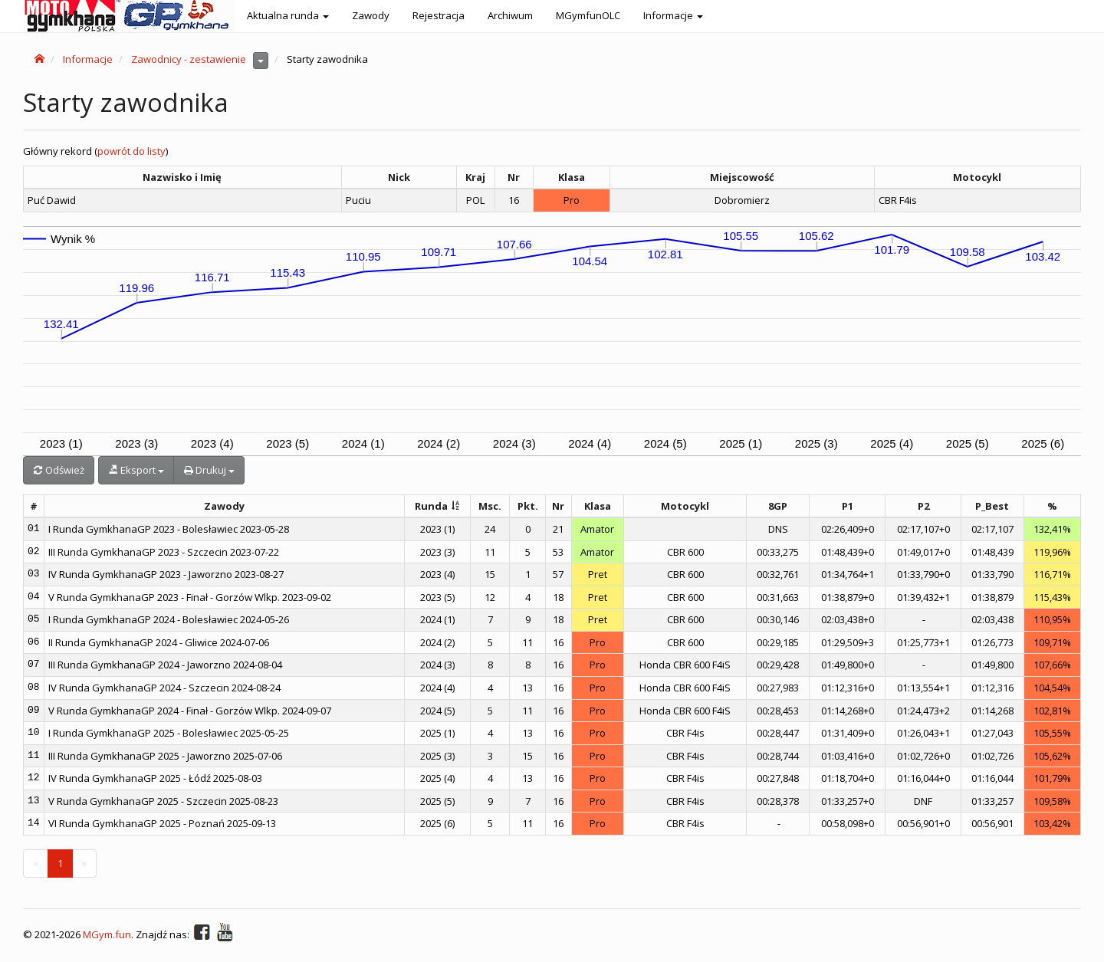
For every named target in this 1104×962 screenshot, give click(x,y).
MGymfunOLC (588, 15)
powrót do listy (131, 151)
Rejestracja (438, 15)
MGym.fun (107, 935)
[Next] (84, 863)
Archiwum (510, 15)
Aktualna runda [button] (288, 15)
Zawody (370, 15)
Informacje (88, 59)
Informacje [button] (673, 15)
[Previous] (35, 863)
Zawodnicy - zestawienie (188, 59)
